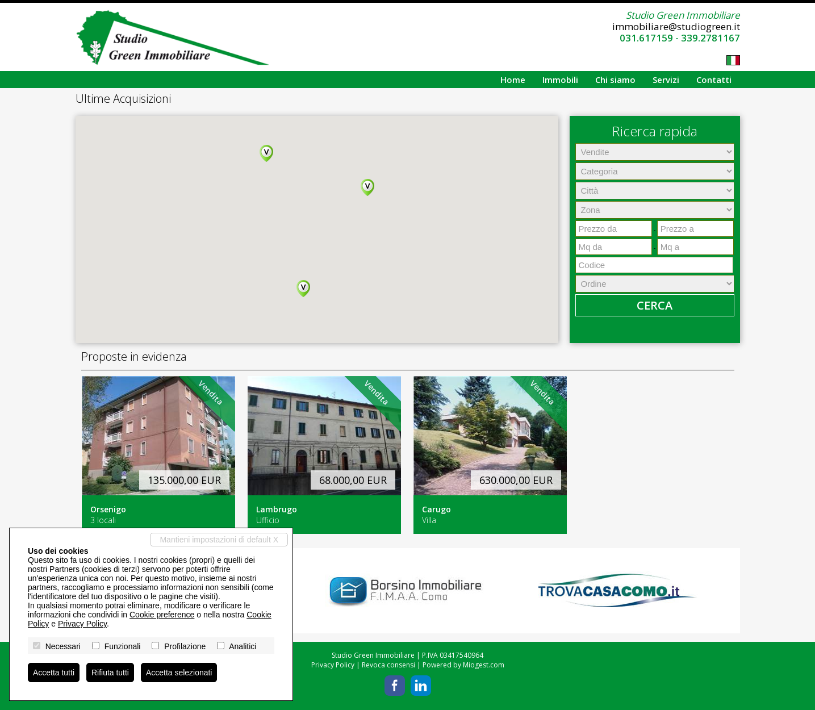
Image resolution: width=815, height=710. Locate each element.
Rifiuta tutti (110, 672)
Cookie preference (161, 614)
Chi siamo (615, 79)
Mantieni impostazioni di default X (219, 539)
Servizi (666, 79)
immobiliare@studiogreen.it (676, 26)
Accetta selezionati (179, 672)
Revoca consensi (388, 665)
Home (512, 79)
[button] (266, 153)
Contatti (714, 79)
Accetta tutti (53, 672)
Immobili (560, 79)
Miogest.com (483, 665)
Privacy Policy (332, 665)
